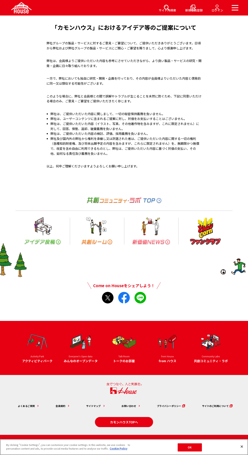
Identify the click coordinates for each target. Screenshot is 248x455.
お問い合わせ (123, 405)
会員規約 (58, 405)
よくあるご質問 (27, 405)
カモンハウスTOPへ (124, 421)
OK (190, 447)
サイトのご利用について (211, 405)
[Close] (242, 446)
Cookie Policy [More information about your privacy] (118, 448)
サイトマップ (89, 405)
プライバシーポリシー (163, 405)
